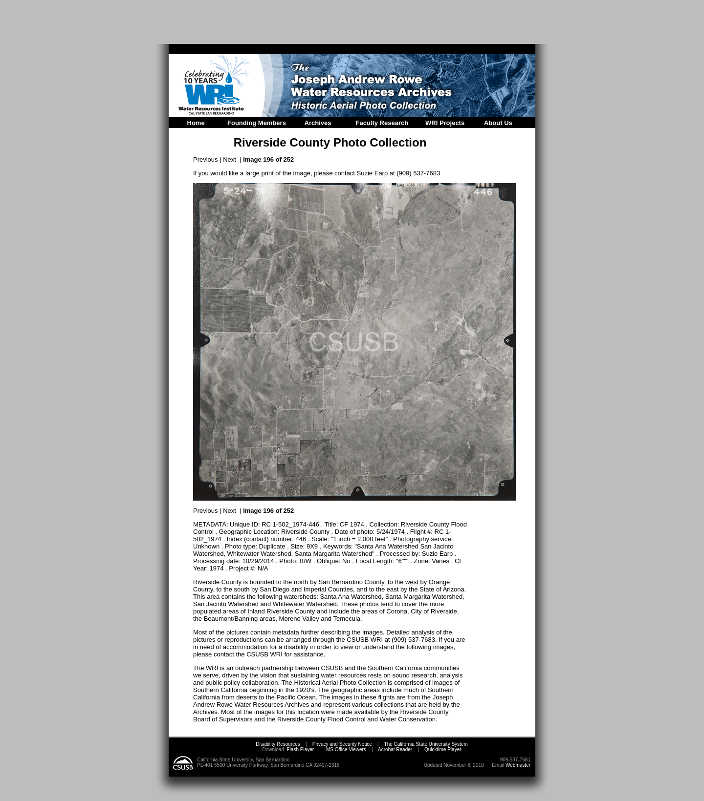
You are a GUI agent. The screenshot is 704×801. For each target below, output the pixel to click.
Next (229, 159)
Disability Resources (278, 744)
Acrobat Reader (395, 749)
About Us (498, 122)
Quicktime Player (443, 749)
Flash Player (300, 749)
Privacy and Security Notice (342, 744)
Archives (318, 122)
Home (196, 122)
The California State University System (426, 744)
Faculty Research (382, 122)
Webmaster (518, 765)
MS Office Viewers (346, 749)
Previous (205, 159)
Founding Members (256, 122)
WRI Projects (444, 122)
